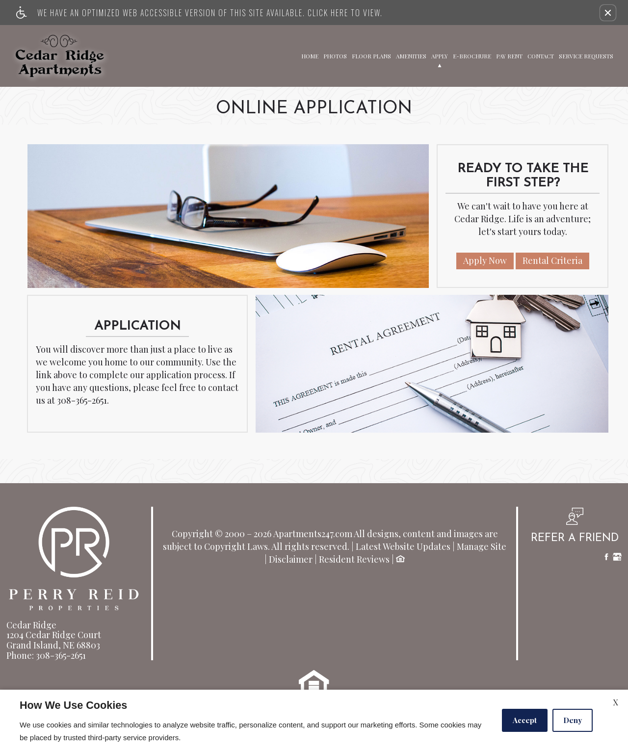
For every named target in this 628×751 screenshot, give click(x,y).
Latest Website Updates (403, 547)
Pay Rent (509, 55)
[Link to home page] (60, 56)
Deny (572, 720)
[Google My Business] (617, 558)
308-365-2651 (82, 401)
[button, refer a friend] (575, 529)
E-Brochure (472, 55)
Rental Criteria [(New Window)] (552, 260)
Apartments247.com (312, 534)
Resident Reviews (354, 560)
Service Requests (586, 55)
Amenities (411, 55)
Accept (525, 720)
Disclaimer (291, 560)
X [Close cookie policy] (615, 702)
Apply (439, 55)
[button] (608, 13)
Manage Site (481, 547)
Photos (335, 55)
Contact (540, 55)
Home (309, 55)
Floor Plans (371, 55)
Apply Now (485, 260)
